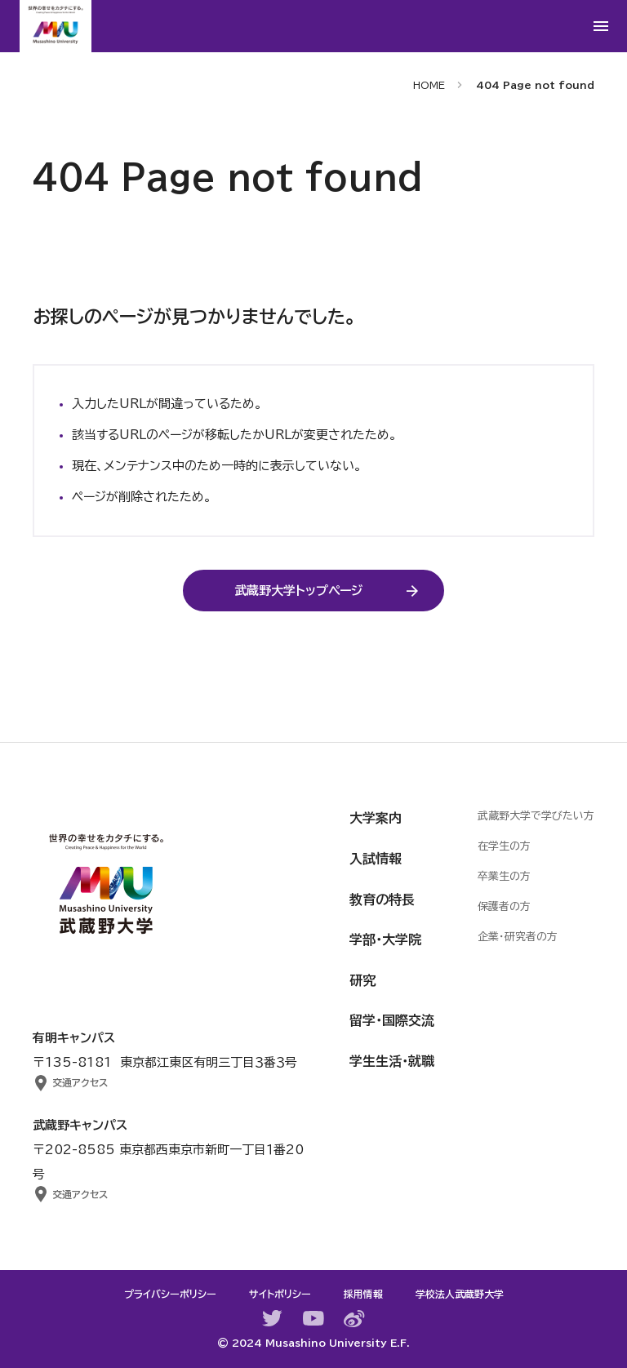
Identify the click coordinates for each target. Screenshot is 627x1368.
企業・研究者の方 (518, 936)
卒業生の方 (504, 876)
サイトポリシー (280, 1294)
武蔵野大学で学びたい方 (536, 816)
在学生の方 (504, 846)
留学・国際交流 (391, 1020)
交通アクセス (80, 1082)
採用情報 (363, 1294)
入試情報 (375, 858)
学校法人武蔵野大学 (460, 1294)
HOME (429, 85)
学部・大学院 (385, 939)
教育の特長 (382, 899)
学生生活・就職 (391, 1061)
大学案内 (375, 817)
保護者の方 (504, 906)
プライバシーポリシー (170, 1294)
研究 (362, 980)
